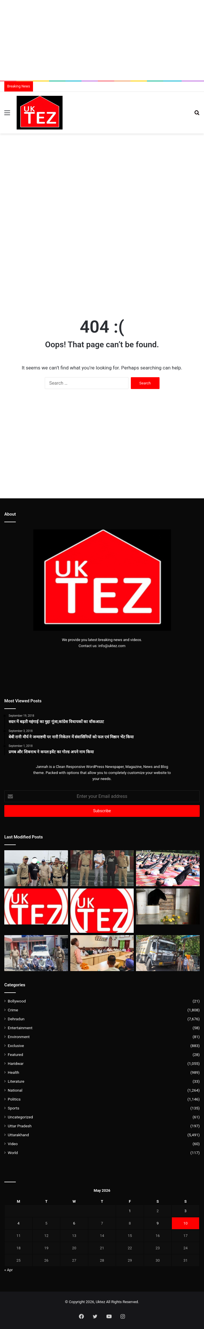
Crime (13, 1010)
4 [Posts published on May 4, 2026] (19, 1223)
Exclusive (16, 1045)
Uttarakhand (18, 1134)
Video (13, 1143)
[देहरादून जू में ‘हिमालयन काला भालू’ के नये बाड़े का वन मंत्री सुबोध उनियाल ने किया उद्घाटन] (168, 906)
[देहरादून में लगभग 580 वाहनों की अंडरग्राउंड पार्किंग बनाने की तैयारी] (102, 910)
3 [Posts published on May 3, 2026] (185, 1211)
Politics (14, 1099)
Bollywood (17, 1001)
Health (13, 1072)
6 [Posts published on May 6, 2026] (74, 1223)
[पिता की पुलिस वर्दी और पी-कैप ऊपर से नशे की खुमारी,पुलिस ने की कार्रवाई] (36, 868)
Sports (13, 1108)
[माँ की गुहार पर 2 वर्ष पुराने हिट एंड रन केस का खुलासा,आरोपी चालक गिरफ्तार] (168, 953)
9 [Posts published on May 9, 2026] (158, 1223)
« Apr (8, 1270)
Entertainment (20, 1027)
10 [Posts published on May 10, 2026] (185, 1223)
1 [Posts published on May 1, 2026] (130, 1211)
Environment (19, 1036)
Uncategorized (20, 1117)
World (13, 1152)
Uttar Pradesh (20, 1126)
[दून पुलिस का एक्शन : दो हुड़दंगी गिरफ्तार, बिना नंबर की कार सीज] (102, 868)
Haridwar (16, 1063)
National (15, 1090)
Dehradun (16, 1019)
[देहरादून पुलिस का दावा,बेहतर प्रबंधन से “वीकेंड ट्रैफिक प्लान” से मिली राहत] (36, 906)
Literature (16, 1081)
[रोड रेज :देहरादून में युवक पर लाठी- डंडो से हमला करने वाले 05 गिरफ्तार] (36, 953)
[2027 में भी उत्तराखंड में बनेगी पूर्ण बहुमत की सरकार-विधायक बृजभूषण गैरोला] (102, 953)
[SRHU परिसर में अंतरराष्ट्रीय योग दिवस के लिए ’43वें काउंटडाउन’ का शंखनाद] (168, 868)
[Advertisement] (102, 40)
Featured (15, 1054)
